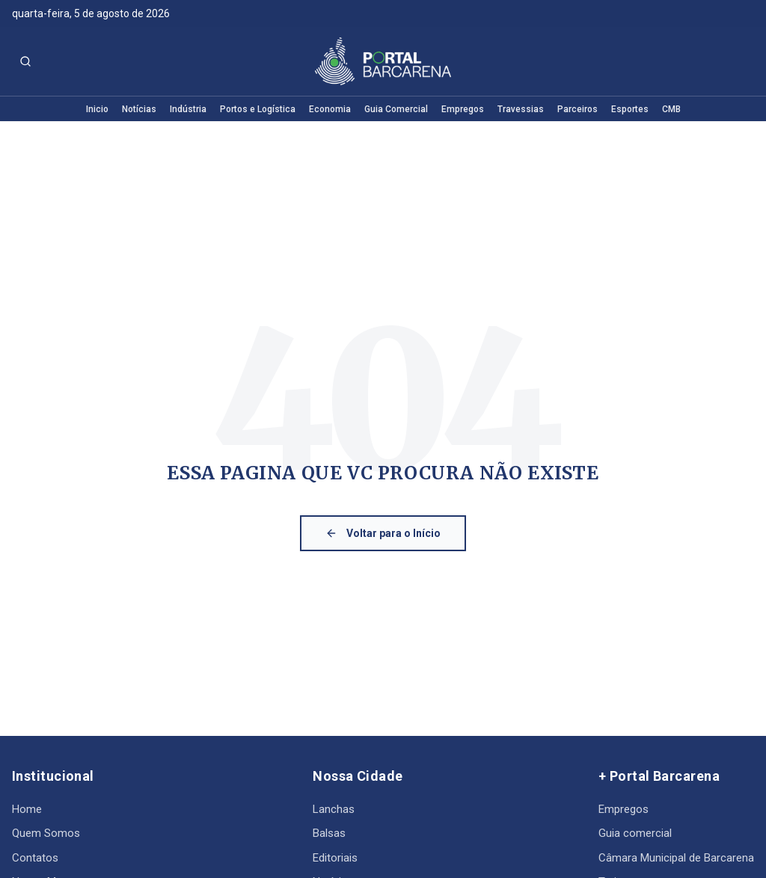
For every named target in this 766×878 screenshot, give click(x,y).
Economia (330, 109)
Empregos (462, 109)
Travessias (520, 109)
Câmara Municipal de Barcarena (676, 858)
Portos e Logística (257, 109)
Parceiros (577, 109)
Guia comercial (635, 833)
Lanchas (334, 809)
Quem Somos (46, 833)
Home (27, 809)
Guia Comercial (396, 109)
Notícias (139, 109)
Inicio (97, 109)
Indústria (188, 109)
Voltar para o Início (383, 533)
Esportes (630, 109)
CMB (671, 109)
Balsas (329, 833)
